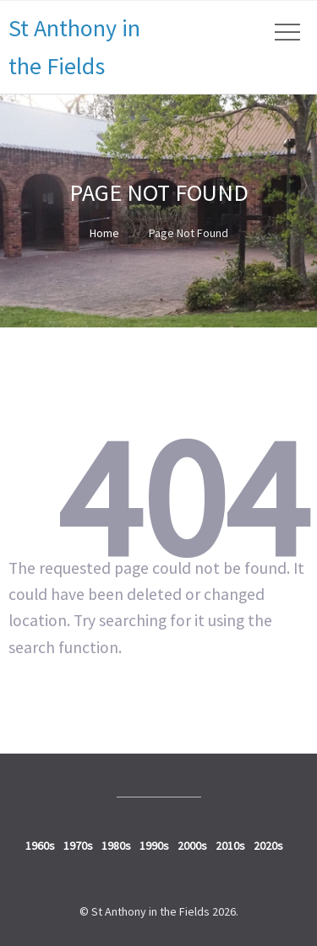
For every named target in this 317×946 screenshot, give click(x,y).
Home (104, 233)
